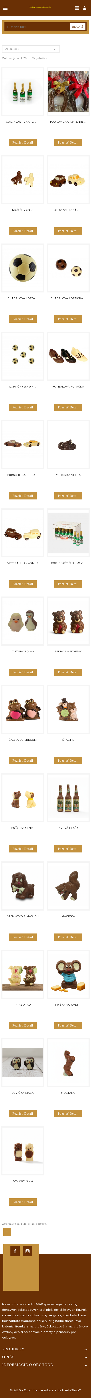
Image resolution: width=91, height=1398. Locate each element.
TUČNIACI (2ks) (23, 651)
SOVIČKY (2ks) (23, 1181)
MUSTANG (68, 1092)
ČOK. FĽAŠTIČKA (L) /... (23, 121)
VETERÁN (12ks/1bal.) (22, 563)
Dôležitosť (31, 49)
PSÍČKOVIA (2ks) (22, 828)
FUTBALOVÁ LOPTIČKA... (68, 298)
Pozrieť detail (22, 142)
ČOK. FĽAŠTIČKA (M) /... (68, 563)
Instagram (27, 1251)
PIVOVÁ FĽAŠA (68, 828)
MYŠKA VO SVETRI (68, 1004)
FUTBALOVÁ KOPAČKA (68, 386)
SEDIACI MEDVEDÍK (68, 651)
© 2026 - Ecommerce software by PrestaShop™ (45, 1390)
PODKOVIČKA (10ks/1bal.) (68, 121)
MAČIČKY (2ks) (22, 210)
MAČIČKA (68, 916)
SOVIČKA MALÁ (23, 1092)
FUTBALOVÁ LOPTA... (23, 298)
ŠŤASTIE (68, 739)
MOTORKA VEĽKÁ (68, 475)
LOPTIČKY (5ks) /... (22, 386)
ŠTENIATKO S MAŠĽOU (23, 916)
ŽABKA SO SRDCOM (23, 739)
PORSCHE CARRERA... (22, 475)
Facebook (15, 1251)
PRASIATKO (23, 1004)
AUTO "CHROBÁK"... (68, 210)
